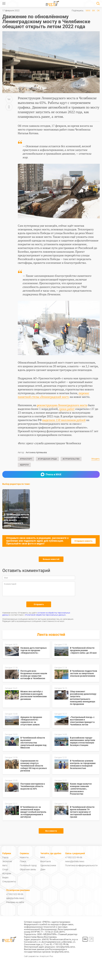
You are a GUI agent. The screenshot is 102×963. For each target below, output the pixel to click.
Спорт (5, 869)
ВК (93, 10)
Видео (5, 877)
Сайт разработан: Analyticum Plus (38, 956)
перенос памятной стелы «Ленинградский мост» (53, 395)
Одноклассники (48, 865)
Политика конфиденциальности (81, 865)
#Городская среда (47, 459)
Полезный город (28, 865)
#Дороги (24, 465)
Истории (6, 873)
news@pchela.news (74, 861)
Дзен (42, 869)
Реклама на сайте (15, 902)
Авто (4, 865)
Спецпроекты (9, 881)
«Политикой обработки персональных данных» (45, 615)
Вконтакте (45, 861)
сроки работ (67, 409)
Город (5, 857)
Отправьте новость (83, 541)
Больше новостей (51, 559)
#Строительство (71, 459)
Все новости (51, 831)
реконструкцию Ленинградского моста (62, 405)
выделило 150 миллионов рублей (64, 420)
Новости (24, 857)
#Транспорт (26, 459)
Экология (7, 861)
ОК (98, 10)
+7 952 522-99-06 (73, 857)
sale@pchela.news (15, 898)
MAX (88, 10)
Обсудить (95, 459)
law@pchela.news (60, 951)
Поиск (23, 861)
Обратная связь (28, 869)
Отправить (39, 604)
